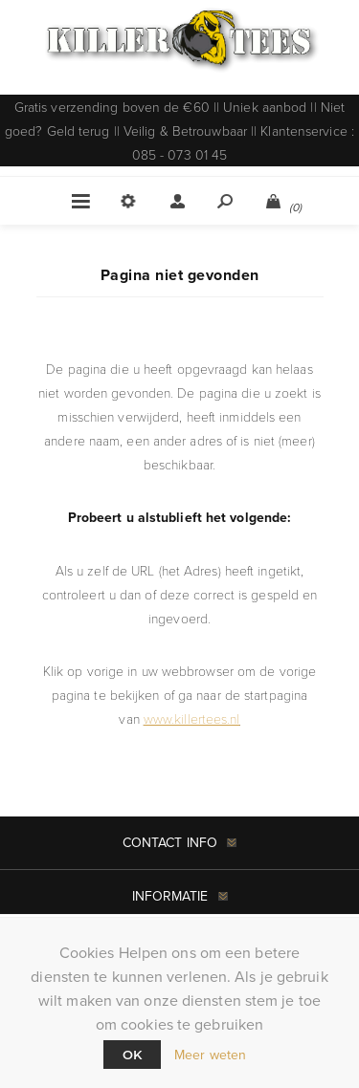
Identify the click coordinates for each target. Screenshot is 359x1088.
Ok (132, 1054)
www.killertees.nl (192, 718)
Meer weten (210, 1054)
